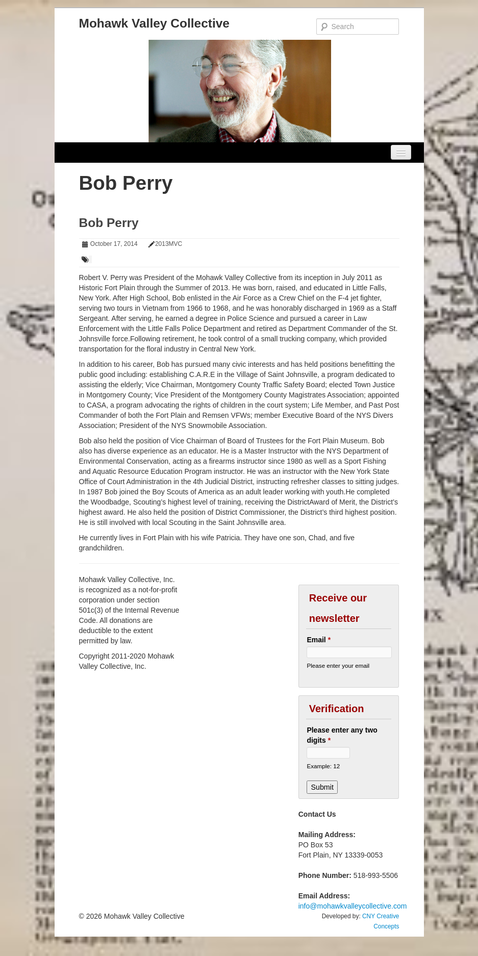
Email (319, 640)
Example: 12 (323, 766)
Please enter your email (338, 665)
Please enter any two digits (342, 735)
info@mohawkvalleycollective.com (352, 906)
